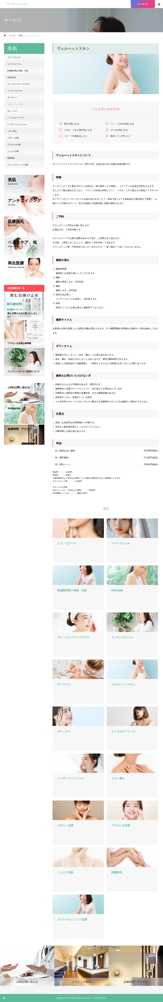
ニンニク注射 (13, 151)
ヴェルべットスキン (15, 104)
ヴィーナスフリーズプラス (18, 84)
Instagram (143, 4)
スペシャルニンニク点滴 (17, 165)
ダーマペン (12, 97)
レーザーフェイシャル (16, 124)
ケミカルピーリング (15, 118)
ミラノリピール (14, 57)
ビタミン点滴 (13, 138)
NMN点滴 (11, 77)
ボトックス (12, 111)
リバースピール (14, 64)
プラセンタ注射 (14, 144)
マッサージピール (14, 91)
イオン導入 (12, 131)
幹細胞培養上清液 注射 (17, 71)
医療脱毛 (11, 158)
